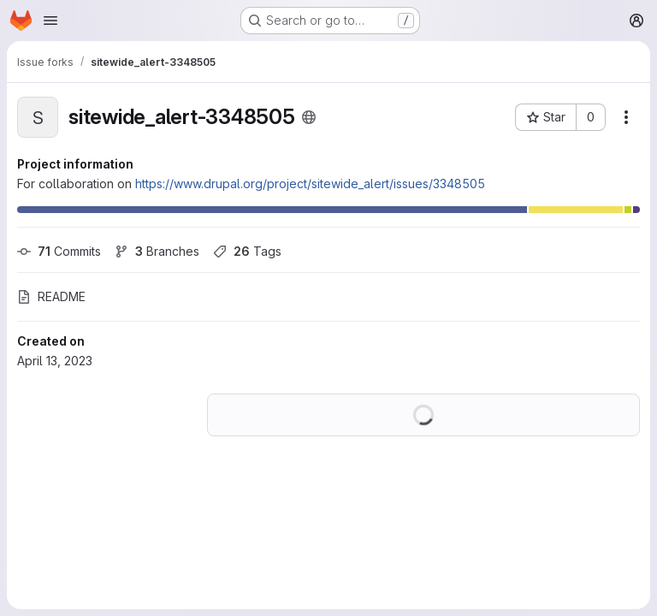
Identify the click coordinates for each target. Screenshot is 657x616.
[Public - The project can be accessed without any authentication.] (309, 117)
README (51, 296)
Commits (59, 251)
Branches (157, 251)
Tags (247, 251)
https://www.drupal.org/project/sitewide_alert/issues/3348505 (310, 183)
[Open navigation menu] (50, 20)
